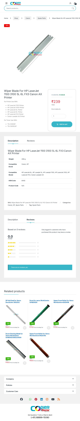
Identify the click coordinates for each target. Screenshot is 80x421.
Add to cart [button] (24, 328)
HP (14, 205)
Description (13, 141)
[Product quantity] (58, 116)
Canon (28, 18)
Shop (16, 18)
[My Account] (70, 3)
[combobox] (37, 8)
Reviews (31, 141)
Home (6, 18)
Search (73, 8)
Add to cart (63, 124)
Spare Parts (42, 18)
